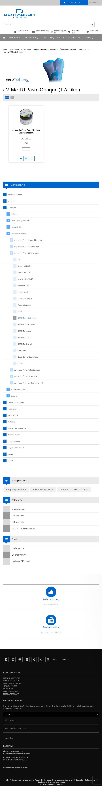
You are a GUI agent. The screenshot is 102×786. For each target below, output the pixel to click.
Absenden (9, 738)
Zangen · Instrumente (16, 448)
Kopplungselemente (16, 489)
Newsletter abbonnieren (15, 767)
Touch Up (82, 49)
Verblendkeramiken (41, 49)
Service (89, 38)
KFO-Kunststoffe (14, 441)
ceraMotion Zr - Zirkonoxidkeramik (28, 240)
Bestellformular (11, 694)
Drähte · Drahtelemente (17, 428)
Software (14, 214)
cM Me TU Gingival (25, 344)
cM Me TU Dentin (24, 331)
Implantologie (14, 38)
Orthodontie (31, 38)
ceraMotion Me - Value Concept (27, 370)
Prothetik (11, 422)
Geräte (10, 454)
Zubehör (14, 396)
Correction (22, 350)
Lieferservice (13, 548)
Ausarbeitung (13, 415)
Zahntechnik (47, 38)
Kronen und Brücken (16, 402)
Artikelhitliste (10, 686)
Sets (19, 259)
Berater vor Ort (14, 555)
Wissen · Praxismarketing (70, 38)
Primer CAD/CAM (24, 272)
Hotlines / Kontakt (16, 561)
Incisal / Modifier (24, 292)
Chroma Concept (24, 305)
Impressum (60, 782)
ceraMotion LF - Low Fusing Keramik (28, 383)
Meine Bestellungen (12, 683)
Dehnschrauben (14, 435)
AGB (73, 780)
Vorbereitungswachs (43, 489)
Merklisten (8, 688)
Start (5, 49)
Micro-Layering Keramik (20, 220)
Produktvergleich (11, 691)
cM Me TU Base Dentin (26, 324)
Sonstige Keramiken (18, 389)
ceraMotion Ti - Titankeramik (25, 376)
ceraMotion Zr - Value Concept (26, 246)
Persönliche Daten (11, 678)
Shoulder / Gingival (25, 298)
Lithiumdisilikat (16, 227)
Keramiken (26, 49)
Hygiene (11, 201)
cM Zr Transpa (81, 489)
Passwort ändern (11, 681)
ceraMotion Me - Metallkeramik (63, 49)
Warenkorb (92, 32)
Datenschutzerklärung (61, 780)
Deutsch (93, 3)
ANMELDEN (73, 3)
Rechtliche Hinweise (43, 780)
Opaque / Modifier (25, 266)
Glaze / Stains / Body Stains (28, 357)
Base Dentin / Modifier (26, 279)
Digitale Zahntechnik (15, 194)
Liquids (20, 363)
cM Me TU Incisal (24, 337)
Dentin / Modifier (24, 285)
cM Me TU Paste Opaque (13, 52)
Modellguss (12, 409)
